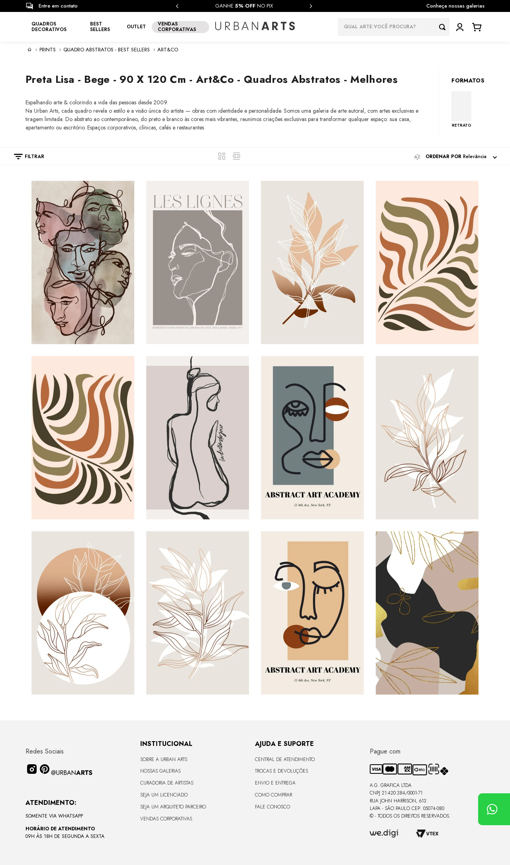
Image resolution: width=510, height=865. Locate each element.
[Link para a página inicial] (29, 49)
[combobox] (393, 27)
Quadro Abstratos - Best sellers (106, 49)
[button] (25, 156)
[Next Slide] (310, 6)
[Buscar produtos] (444, 27)
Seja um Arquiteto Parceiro (173, 806)
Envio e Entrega (275, 783)
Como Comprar (273, 794)
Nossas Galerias (160, 771)
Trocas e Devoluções (281, 771)
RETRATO (461, 125)
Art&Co (167, 49)
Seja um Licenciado (164, 794)
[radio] (221, 156)
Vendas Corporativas (166, 818)
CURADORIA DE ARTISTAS (166, 783)
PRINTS (47, 49)
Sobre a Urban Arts (163, 759)
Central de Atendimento (285, 759)
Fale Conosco (272, 806)
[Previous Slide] (177, 6)
